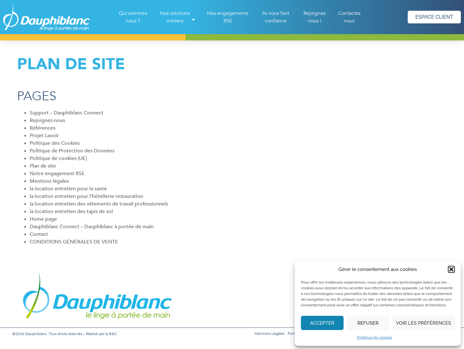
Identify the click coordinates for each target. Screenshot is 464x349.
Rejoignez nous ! (314, 17)
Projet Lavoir (44, 135)
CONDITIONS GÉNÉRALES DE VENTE (74, 241)
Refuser (368, 323)
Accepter (322, 323)
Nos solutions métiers (178, 17)
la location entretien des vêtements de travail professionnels (99, 203)
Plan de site (43, 165)
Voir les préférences (423, 323)
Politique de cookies (374, 337)
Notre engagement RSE (57, 173)
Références (42, 128)
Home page (43, 219)
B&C (113, 333)
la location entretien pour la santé (68, 188)
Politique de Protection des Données (72, 150)
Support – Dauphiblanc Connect (66, 112)
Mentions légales (49, 181)
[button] (451, 269)
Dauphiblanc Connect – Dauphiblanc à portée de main (92, 226)
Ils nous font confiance (275, 17)
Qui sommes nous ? (133, 17)
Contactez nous (349, 17)
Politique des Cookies (55, 143)
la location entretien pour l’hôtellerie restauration (86, 196)
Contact (39, 234)
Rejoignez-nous (47, 120)
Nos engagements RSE (227, 17)
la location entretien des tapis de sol (71, 211)
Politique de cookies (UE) (58, 158)
